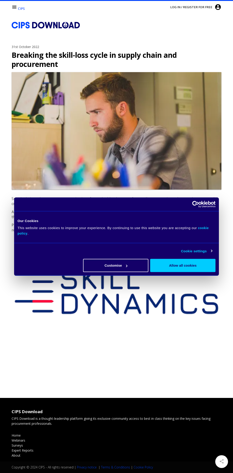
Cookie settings (194, 251)
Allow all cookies (183, 265)
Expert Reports (22, 450)
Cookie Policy (143, 467)
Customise (115, 265)
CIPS (21, 8)
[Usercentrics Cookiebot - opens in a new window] (195, 204)
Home (16, 435)
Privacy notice (87, 467)
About (16, 455)
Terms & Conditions (115, 467)
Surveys (17, 445)
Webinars (18, 440)
